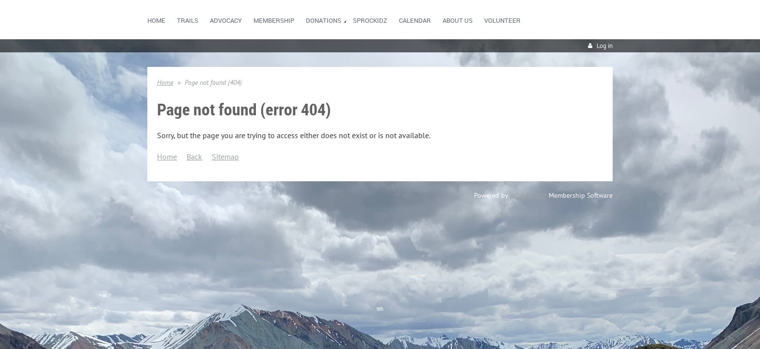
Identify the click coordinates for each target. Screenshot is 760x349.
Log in (605, 46)
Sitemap (225, 156)
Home (165, 82)
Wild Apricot (528, 195)
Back (194, 156)
